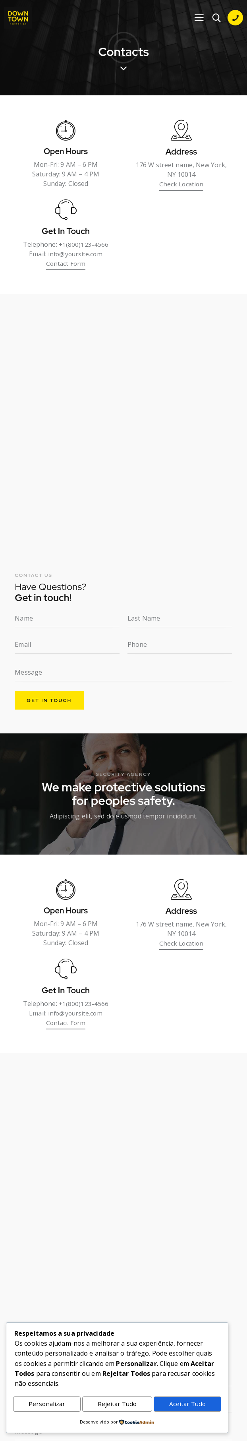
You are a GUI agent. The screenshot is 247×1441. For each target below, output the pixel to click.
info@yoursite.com (75, 257)
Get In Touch (66, 235)
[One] (123, 425)
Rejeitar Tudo (116, 1403)
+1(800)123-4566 (83, 248)
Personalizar (47, 1403)
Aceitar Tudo (187, 1403)
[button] (198, 18)
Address (181, 154)
